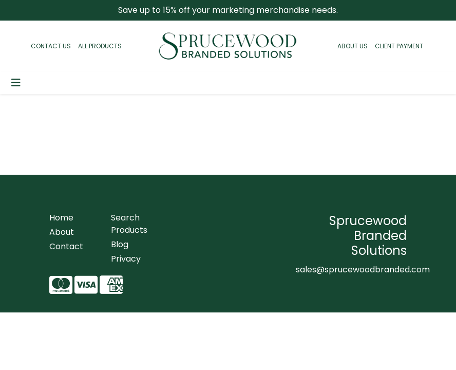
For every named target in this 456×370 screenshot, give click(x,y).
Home (61, 218)
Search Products (129, 224)
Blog (119, 244)
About (61, 232)
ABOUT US (352, 46)
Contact (66, 246)
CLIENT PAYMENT (399, 46)
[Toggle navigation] (16, 83)
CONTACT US (51, 46)
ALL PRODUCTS (100, 46)
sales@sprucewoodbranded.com (363, 269)
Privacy (126, 259)
